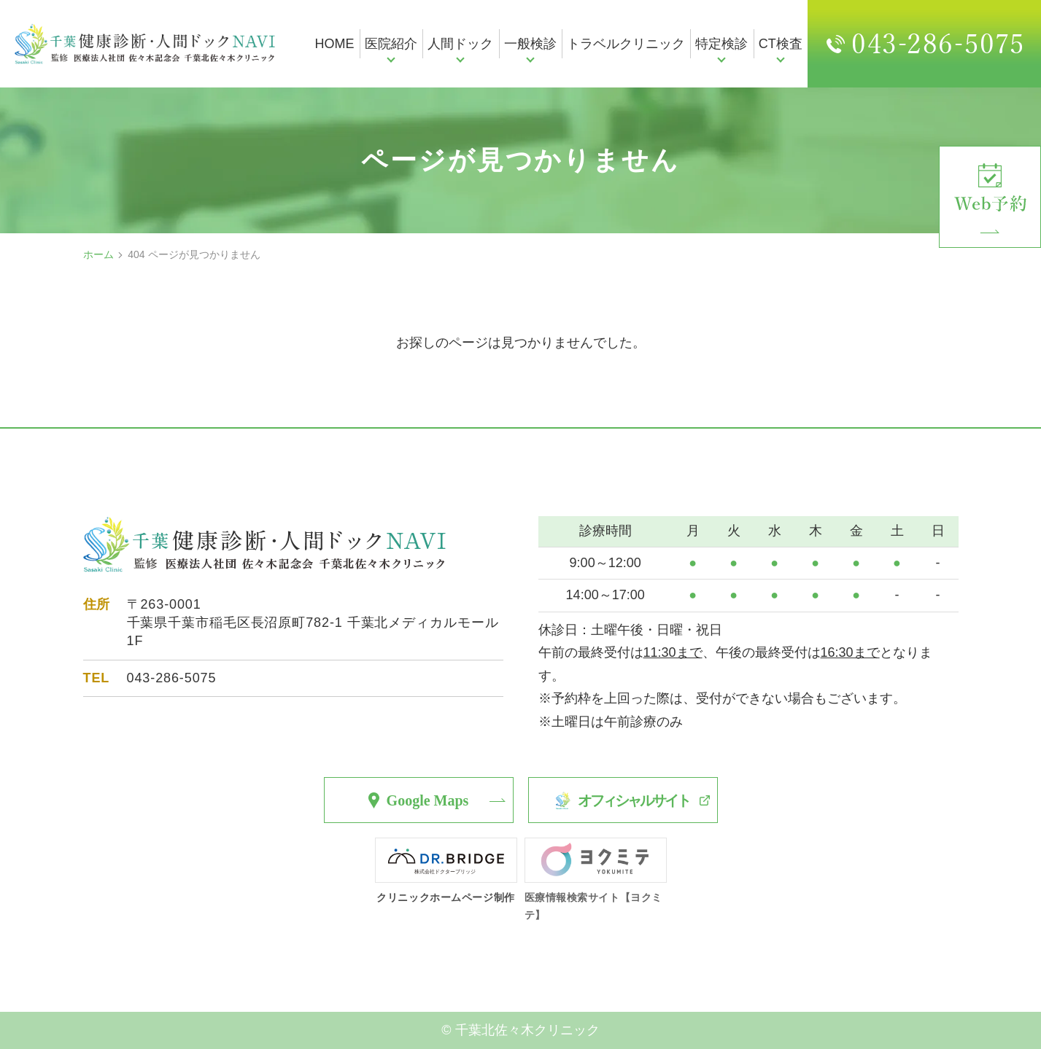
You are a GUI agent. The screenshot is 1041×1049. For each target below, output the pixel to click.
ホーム (98, 254)
